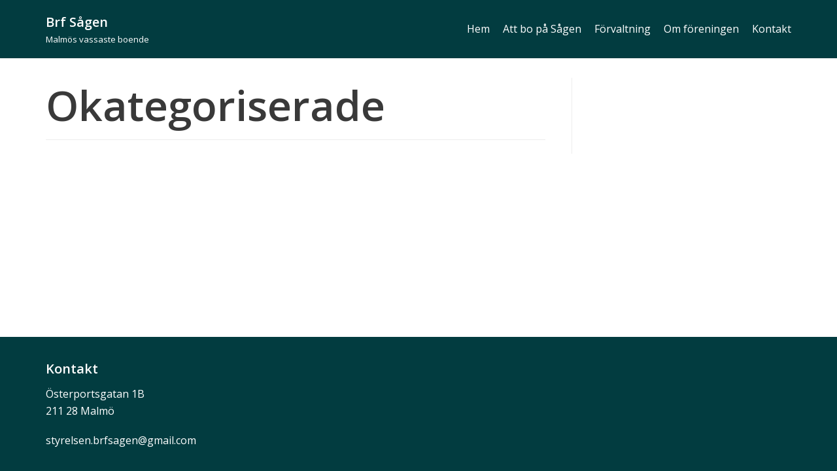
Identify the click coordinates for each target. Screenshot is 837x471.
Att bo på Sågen (542, 29)
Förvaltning (622, 29)
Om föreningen (701, 29)
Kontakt (771, 29)
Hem (478, 29)
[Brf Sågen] (97, 29)
